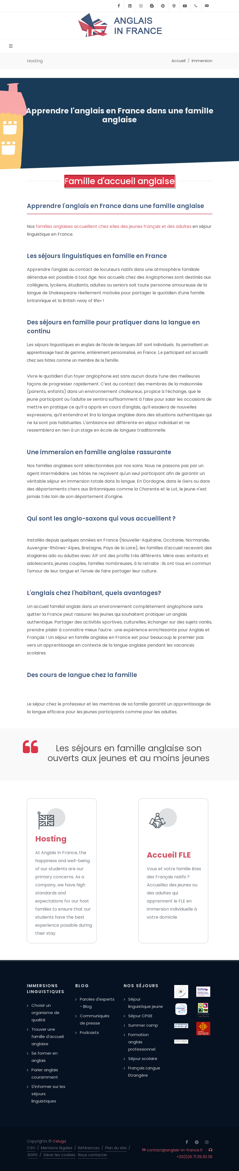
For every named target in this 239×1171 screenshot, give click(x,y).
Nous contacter (92, 1155)
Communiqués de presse (94, 1019)
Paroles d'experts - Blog (97, 1002)
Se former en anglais (44, 1056)
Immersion (202, 60)
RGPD (33, 1155)
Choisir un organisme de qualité (45, 1012)
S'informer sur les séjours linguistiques (48, 1094)
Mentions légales (56, 1148)
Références (88, 1148)
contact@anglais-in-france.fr (172, 1150)
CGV (31, 1148)
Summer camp (143, 1025)
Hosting (51, 838)
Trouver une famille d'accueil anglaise (47, 1036)
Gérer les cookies (59, 1155)
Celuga (59, 1141)
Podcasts (89, 1032)
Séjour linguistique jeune (145, 1002)
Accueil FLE (169, 855)
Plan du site (116, 1148)
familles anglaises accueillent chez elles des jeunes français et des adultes (113, 226)
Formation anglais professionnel (141, 1042)
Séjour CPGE (140, 1016)
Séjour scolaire (142, 1058)
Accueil (179, 60)
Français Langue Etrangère (144, 1071)
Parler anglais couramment (44, 1073)
